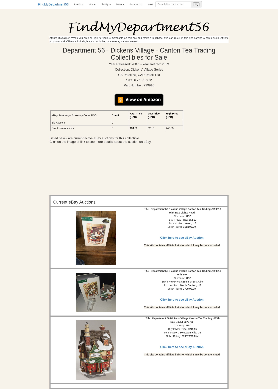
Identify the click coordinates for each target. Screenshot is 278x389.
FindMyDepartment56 (53, 4)
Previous (79, 4)
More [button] (120, 4)
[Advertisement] (139, 170)
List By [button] (106, 4)
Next (150, 4)
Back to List (136, 4)
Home (92, 4)
